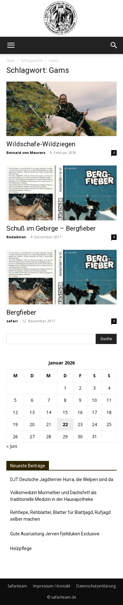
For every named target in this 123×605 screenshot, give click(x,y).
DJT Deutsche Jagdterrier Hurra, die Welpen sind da (61, 479)
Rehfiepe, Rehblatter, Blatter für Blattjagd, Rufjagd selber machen (60, 516)
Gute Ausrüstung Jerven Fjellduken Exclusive (54, 533)
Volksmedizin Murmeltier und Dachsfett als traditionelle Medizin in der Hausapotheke (53, 496)
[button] (11, 45)
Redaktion (16, 236)
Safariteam (17, 586)
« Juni (11, 446)
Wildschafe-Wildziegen (40, 144)
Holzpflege (21, 548)
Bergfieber (21, 312)
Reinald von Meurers (25, 152)
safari (12, 320)
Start (10, 60)
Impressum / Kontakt (51, 586)
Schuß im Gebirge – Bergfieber (51, 228)
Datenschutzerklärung (96, 586)
